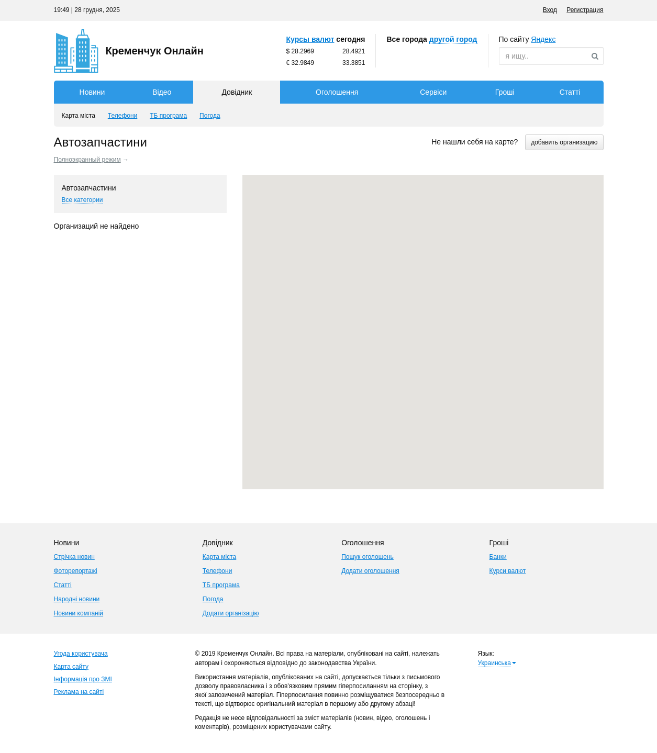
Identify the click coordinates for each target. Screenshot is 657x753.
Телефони (217, 571)
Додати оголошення (370, 571)
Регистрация (584, 10)
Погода (213, 599)
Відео (161, 92)
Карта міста (219, 556)
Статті (570, 92)
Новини (92, 92)
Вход (550, 10)
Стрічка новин (74, 556)
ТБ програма (221, 585)
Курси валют (507, 571)
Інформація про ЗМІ (83, 679)
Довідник (236, 92)
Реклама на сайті (79, 691)
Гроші (505, 92)
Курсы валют (310, 39)
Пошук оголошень (367, 556)
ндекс (543, 39)
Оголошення (337, 92)
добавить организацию (564, 142)
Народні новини (77, 599)
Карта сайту (71, 666)
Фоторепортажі (75, 571)
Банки (498, 556)
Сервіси (433, 92)
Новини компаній (79, 613)
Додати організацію (231, 613)
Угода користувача (81, 653)
